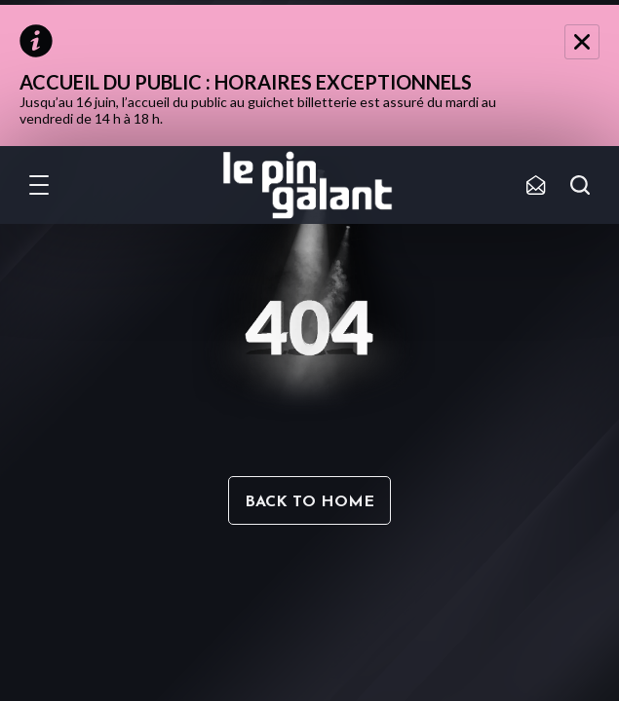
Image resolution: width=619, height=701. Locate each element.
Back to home (309, 502)
